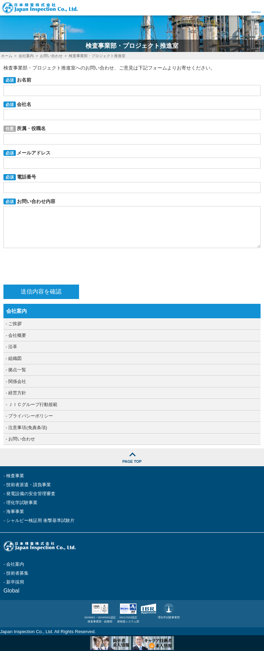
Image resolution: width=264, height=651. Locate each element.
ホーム (6, 56)
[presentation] (55, 266)
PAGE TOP (132, 461)
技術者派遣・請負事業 (28, 484)
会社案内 (15, 564)
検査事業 (15, 475)
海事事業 (15, 511)
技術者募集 (17, 573)
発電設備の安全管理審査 (30, 493)
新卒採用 (15, 582)
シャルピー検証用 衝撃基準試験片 (40, 520)
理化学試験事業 (21, 502)
